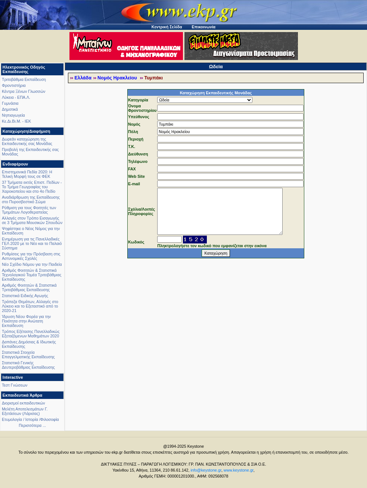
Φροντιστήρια (14, 85)
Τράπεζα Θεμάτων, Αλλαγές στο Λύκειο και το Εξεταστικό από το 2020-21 (30, 306)
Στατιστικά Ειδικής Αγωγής (25, 295)
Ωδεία (216, 66)
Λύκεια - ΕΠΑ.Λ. (16, 97)
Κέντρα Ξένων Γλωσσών (23, 91)
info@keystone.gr (205, 470)
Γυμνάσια (10, 103)
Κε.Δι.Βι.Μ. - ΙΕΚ (16, 121)
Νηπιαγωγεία (13, 115)
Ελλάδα (82, 78)
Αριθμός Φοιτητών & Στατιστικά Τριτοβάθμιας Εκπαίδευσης (29, 287)
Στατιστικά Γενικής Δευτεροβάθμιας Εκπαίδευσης (28, 365)
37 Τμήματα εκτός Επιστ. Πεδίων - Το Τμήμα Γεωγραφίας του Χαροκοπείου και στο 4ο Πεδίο (32, 186)
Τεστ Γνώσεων (14, 385)
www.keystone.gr (239, 470)
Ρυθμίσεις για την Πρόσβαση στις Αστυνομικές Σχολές (31, 256)
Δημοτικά (10, 109)
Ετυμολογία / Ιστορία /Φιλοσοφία (30, 419)
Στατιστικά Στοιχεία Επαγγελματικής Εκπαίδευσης (28, 354)
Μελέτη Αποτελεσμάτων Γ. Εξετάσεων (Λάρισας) (25, 411)
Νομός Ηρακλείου (117, 78)
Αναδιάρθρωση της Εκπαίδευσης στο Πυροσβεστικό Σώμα (31, 199)
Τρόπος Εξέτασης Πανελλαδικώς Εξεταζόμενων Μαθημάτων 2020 (31, 333)
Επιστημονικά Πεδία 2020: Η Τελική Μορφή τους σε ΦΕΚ (27, 174)
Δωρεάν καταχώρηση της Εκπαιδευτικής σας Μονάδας (27, 141)
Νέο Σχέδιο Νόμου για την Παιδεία (32, 264)
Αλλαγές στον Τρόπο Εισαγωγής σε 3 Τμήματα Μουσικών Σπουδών (32, 220)
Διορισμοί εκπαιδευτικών (23, 403)
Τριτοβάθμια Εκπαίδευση (24, 79)
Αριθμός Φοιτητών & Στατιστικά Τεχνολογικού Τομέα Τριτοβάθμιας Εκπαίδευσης (31, 274)
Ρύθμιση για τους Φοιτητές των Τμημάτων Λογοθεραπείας (29, 209)
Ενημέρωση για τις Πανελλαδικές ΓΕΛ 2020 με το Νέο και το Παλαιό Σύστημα (32, 243)
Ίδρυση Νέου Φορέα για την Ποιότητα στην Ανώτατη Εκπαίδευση (26, 321)
